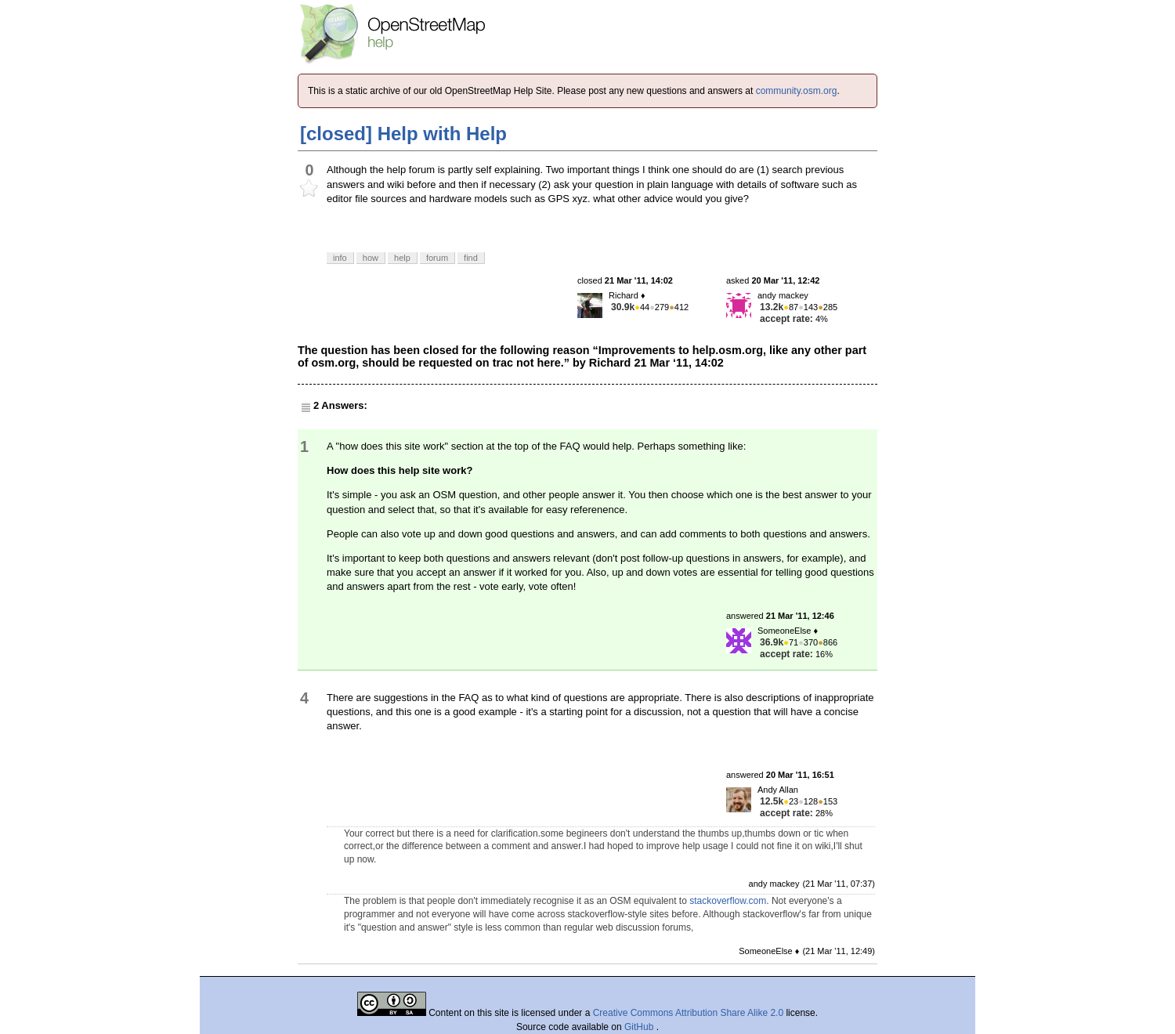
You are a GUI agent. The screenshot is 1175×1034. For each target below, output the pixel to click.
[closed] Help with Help (403, 133)
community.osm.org (796, 90)
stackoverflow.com (727, 900)
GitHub (640, 1026)
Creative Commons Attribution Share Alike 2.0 (688, 1012)
